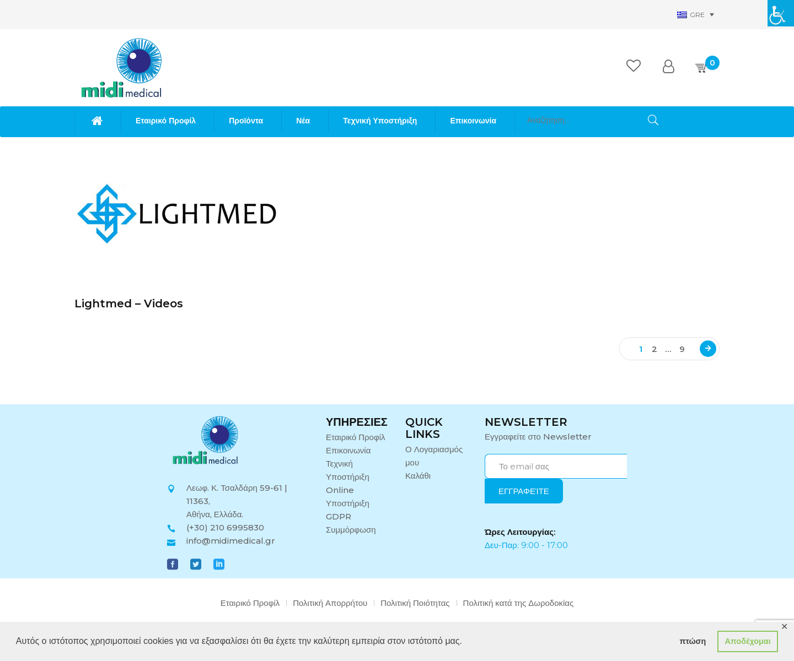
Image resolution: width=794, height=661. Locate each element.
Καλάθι (418, 475)
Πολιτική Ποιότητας (414, 603)
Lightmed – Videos (128, 303)
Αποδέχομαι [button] (747, 641)
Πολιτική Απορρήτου (330, 603)
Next (708, 348)
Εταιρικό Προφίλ (355, 437)
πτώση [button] (692, 641)
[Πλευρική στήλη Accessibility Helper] (781, 13)
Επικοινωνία (348, 450)
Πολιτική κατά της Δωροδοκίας (518, 603)
